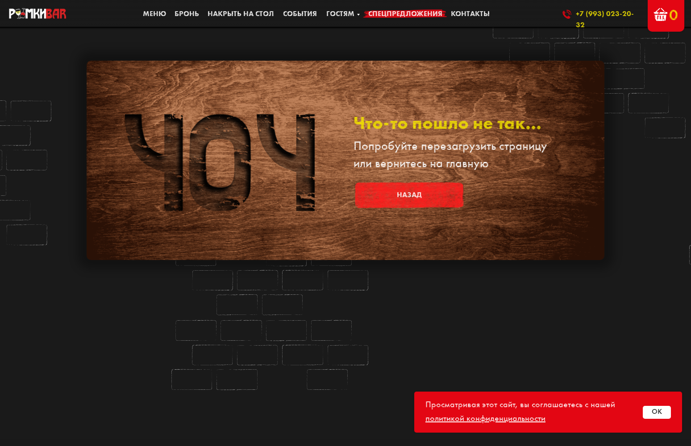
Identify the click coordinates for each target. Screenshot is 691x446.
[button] (660, 14)
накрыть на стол (241, 14)
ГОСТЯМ (340, 14)
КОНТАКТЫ (470, 14)
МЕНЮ (154, 14)
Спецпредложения (405, 14)
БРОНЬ (187, 14)
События (300, 14)
